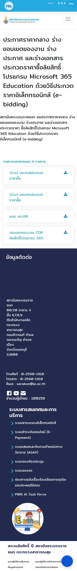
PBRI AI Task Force (30, 494)
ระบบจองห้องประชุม (29, 461)
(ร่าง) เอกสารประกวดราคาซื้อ (26, 197)
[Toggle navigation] (68, 19)
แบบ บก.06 (18, 216)
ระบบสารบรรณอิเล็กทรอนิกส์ (35, 422)
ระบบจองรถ (23, 470)
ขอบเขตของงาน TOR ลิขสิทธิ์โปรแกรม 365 (26, 235)
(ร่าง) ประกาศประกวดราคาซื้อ (26, 175)
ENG (71, 3)
